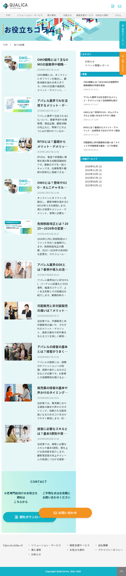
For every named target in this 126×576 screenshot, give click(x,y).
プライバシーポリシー (110, 550)
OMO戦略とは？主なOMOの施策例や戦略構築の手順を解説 (52, 62)
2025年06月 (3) (93, 181)
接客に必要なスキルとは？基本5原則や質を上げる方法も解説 (52, 431)
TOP (8, 15)
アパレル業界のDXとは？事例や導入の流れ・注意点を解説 (51, 267)
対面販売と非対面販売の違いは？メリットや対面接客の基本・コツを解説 (52, 308)
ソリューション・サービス (30, 15)
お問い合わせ (120, 6)
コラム (118, 15)
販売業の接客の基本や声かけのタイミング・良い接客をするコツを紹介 (52, 390)
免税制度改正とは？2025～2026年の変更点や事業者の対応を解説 (52, 226)
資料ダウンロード (113, 6)
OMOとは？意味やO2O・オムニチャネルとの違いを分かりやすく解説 (52, 185)
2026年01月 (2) (93, 166)
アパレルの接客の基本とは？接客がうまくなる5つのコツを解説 (52, 349)
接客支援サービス (84, 15)
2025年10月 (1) (93, 174)
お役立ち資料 (101, 15)
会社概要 (103, 545)
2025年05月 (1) (93, 185)
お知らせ (67, 15)
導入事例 (51, 15)
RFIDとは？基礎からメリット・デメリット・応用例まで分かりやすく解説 (52, 144)
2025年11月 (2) (93, 170)
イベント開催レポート (97, 65)
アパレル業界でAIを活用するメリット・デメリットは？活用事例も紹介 (52, 103)
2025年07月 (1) (93, 178)
